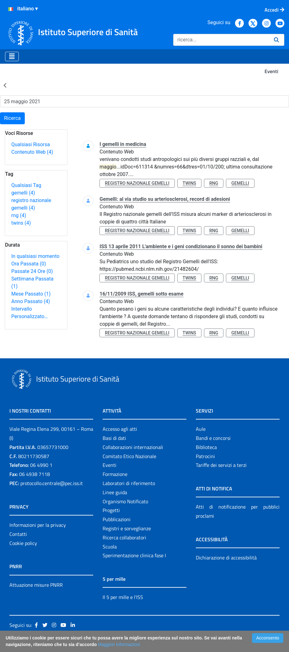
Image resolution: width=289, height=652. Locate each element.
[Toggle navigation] (12, 56)
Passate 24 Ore (32, 271)
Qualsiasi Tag (26, 185)
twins (21, 223)
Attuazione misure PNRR (36, 585)
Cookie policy (23, 543)
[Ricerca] (221, 40)
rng (18, 215)
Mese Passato (31, 294)
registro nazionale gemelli (137, 183)
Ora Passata (28, 264)
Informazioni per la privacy (37, 525)
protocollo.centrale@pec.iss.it (51, 483)
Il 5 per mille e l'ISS (123, 597)
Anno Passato (30, 301)
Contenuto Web (32, 152)
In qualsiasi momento (35, 256)
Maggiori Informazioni (119, 644)
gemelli (23, 193)
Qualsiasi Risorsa (30, 144)
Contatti (18, 534)
